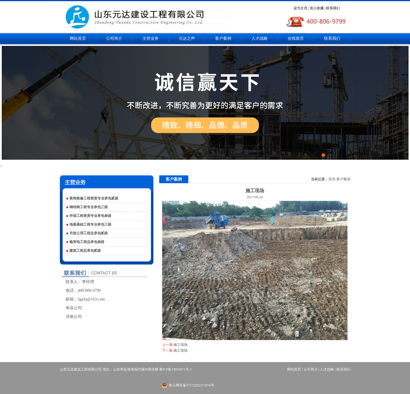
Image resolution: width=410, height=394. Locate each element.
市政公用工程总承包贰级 (88, 233)
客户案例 (223, 38)
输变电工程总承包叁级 (86, 242)
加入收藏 (317, 8)
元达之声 (187, 38)
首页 (331, 179)
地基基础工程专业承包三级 (90, 224)
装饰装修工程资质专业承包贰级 (93, 198)
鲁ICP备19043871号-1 (175, 369)
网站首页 (78, 38)
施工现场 (180, 345)
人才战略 (259, 38)
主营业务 (150, 38)
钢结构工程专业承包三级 (88, 207)
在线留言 (296, 38)
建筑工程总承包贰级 (85, 251)
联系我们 (333, 8)
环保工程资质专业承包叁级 (90, 216)
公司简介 (114, 38)
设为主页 (300, 8)
